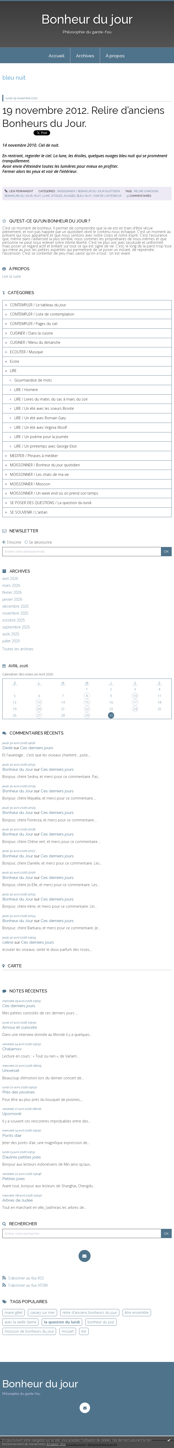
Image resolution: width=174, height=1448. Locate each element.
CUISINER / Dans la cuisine (31, 333)
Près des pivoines (18, 1092)
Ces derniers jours (36, 747)
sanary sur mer (42, 1312)
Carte (15, 965)
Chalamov (11, 1048)
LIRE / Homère (26, 389)
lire (83, 1331)
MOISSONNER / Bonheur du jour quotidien (88, 191)
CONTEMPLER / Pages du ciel (33, 323)
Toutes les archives (18, 649)
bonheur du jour (101, 1322)
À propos (115, 55)
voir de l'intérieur (107, 195)
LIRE (13, 370)
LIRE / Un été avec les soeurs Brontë (44, 408)
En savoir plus (56, 1444)
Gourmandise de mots (33, 380)
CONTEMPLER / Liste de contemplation (42, 314)
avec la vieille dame (20, 1322)
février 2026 (11, 592)
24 (135, 709)
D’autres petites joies (21, 1157)
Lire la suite (11, 276)
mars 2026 (11, 585)
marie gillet (14, 1312)
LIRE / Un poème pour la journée (41, 436)
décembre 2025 (15, 606)
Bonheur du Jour (17, 769)
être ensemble (137, 1312)
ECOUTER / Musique (26, 351)
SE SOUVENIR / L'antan (28, 512)
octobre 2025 (13, 620)
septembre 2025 (16, 627)
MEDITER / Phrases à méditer (34, 455)
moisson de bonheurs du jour (29, 1331)
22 (87, 709)
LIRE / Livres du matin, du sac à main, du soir (51, 399)
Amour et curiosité (19, 1027)
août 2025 (10, 634)
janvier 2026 (12, 599)
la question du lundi (62, 1322)
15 (87, 702)
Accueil (56, 55)
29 (87, 715)
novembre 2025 (15, 613)
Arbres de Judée (17, 1200)
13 (39, 702)
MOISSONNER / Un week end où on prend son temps (54, 493)
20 (39, 709)
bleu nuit (84, 195)
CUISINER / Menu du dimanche (35, 342)
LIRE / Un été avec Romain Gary (40, 417)
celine (7, 942)
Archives (85, 55)
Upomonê (11, 1113)
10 (135, 696)
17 (135, 702)
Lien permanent (19, 191)
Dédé (7, 747)
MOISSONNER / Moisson (30, 483)
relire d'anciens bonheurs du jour (89, 1312)
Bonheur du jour (87, 19)
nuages (69, 195)
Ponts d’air (11, 1135)
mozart (68, 1331)
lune (46, 195)
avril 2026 (10, 578)
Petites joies (13, 1178)
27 (39, 715)
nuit (37, 195)
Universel (10, 1070)
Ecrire (14, 361)
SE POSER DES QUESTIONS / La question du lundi (50, 502)
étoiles (56, 195)
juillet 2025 (11, 641)
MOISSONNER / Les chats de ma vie (39, 474)
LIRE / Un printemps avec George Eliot (45, 446)
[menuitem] (56, 55)
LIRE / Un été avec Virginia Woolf (40, 427)
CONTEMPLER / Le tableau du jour (38, 304)
